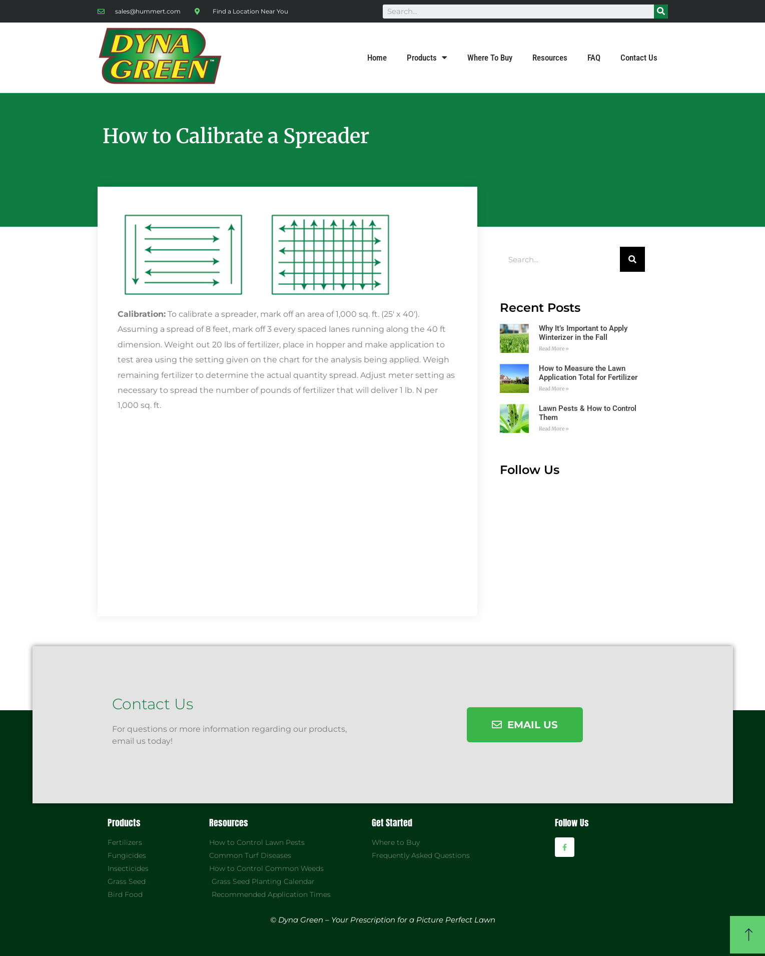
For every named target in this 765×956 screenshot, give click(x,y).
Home (377, 58)
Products (427, 57)
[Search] (661, 12)
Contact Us (638, 58)
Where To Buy (489, 58)
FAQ (593, 58)
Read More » (554, 348)
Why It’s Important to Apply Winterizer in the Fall (583, 333)
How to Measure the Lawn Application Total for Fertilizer (588, 373)
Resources (549, 58)
